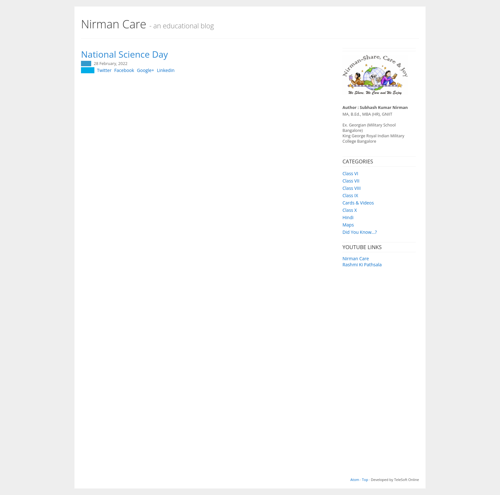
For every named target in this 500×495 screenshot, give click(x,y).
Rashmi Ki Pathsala (362, 265)
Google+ (145, 70)
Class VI (350, 173)
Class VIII (351, 188)
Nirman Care (355, 258)
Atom (354, 479)
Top (365, 479)
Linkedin (165, 70)
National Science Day (124, 54)
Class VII (350, 181)
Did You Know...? (359, 232)
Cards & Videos (358, 203)
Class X (349, 210)
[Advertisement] (379, 375)
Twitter (104, 70)
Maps (348, 225)
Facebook (124, 70)
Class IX (350, 195)
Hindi (348, 217)
